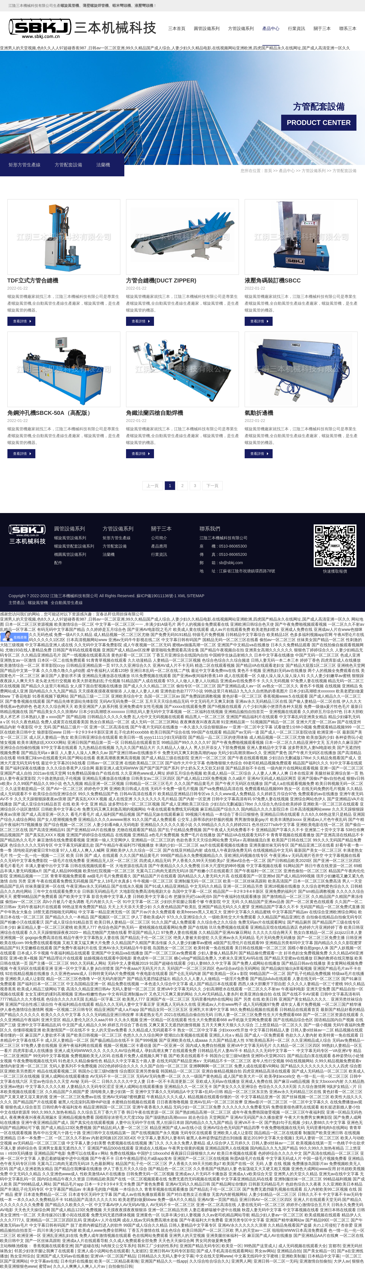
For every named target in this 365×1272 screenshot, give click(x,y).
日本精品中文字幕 (324, 1259)
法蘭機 (103, 164)
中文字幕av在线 (44, 1264)
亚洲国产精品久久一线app (164, 1264)
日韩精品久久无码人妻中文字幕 (166, 1259)
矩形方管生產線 (24, 164)
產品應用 (159, 549)
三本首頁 (176, 28)
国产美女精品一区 (319, 1253)
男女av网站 (265, 1253)
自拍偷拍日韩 (120, 1269)
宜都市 (334, 1248)
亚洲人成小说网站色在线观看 (103, 1253)
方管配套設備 (68, 164)
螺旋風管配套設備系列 (74, 549)
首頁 (268, 170)
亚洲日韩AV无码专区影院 (171, 1253)
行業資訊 (296, 28)
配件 (58, 565)
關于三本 (322, 28)
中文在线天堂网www (214, 1259)
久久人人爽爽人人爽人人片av (79, 1269)
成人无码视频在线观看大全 (302, 1248)
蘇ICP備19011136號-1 (157, 598)
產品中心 (270, 28)
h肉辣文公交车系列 (118, 1248)
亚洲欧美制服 (293, 1259)
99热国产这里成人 (260, 1248)
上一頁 (153, 488)
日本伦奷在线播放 (76, 1264)
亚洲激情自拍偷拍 (315, 1264)
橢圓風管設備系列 (70, 557)
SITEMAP (195, 598)
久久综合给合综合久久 (209, 1264)
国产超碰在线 (87, 1248)
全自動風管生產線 (67, 605)
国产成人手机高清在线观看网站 (224, 1253)
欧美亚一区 (232, 1248)
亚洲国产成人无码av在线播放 (62, 1259)
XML (182, 598)
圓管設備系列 (207, 28)
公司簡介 (159, 540)
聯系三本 (347, 28)
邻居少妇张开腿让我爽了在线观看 (44, 1253)
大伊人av (342, 1264)
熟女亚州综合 (22, 1259)
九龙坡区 (139, 1253)
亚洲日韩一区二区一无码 (275, 1264)
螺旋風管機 (38, 605)
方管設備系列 (241, 28)
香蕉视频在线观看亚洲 (53, 1248)
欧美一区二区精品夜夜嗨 (116, 1264)
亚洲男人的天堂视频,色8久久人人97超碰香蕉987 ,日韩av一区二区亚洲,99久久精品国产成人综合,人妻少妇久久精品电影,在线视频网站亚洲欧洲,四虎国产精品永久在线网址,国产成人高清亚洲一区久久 (175, 48)
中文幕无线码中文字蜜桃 (256, 1259)
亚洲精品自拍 (289, 1253)
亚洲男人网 (241, 1264)
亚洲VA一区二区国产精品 (112, 1259)
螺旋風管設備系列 (70, 540)
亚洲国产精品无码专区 (200, 1248)
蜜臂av (45, 1269)
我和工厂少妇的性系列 (157, 1248)
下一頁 (212, 488)
